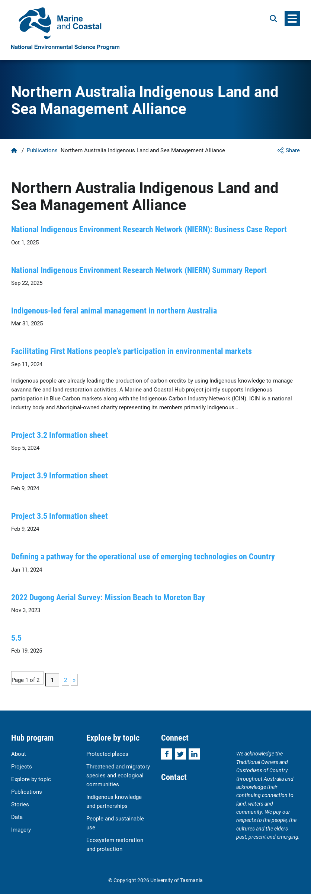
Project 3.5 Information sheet (59, 515)
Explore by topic (31, 779)
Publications (42, 150)
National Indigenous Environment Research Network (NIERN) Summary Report (139, 269)
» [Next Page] (74, 679)
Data (17, 816)
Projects (21, 766)
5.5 (16, 637)
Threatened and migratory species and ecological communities (118, 775)
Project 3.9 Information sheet (59, 475)
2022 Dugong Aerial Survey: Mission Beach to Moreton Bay (108, 597)
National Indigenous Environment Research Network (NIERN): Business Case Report (149, 229)
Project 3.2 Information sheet (59, 434)
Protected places (107, 753)
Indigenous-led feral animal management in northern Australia (114, 310)
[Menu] (292, 18)
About (18, 753)
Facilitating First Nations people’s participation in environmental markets (131, 350)
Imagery (21, 829)
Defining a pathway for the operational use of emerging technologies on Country (143, 556)
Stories (20, 804)
